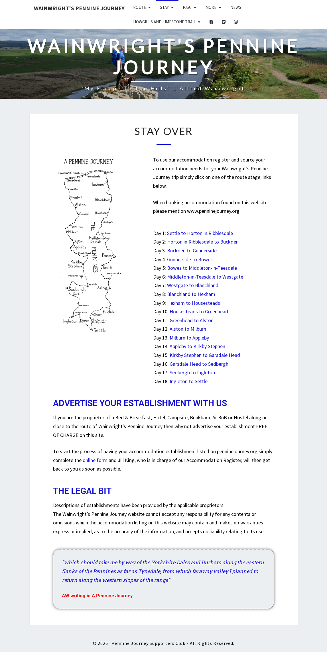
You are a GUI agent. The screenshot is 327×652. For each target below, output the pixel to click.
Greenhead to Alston (192, 320)
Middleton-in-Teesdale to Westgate (205, 276)
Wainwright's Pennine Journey (79, 8)
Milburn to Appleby (189, 337)
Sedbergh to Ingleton (192, 372)
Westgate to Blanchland (192, 285)
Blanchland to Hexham (191, 294)
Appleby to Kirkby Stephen (197, 346)
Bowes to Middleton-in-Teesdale (202, 268)
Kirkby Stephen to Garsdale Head (205, 355)
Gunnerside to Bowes (190, 259)
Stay (164, 7)
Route (139, 7)
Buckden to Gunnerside (192, 250)
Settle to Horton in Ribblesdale (200, 233)
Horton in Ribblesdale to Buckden (203, 241)
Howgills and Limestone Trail (164, 21)
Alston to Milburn (188, 329)
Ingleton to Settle (189, 381)
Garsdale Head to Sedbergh (199, 364)
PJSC (187, 7)
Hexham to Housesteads (193, 303)
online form (95, 460)
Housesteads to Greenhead (199, 311)
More (211, 7)
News (235, 7)
